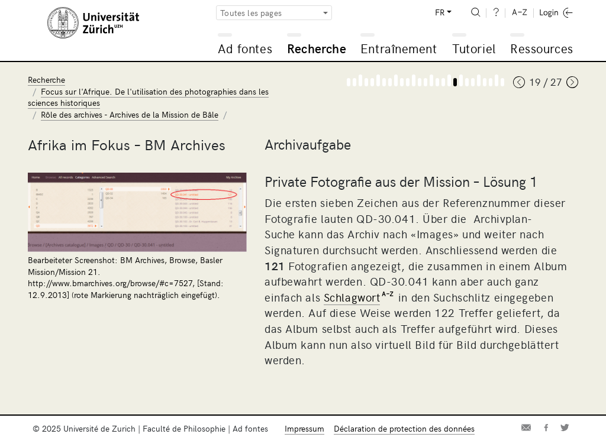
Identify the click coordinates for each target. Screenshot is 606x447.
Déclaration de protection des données (404, 428)
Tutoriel (473, 48)
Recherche (316, 48)
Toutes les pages (251, 12)
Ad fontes (245, 48)
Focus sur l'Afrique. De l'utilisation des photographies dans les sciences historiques (148, 97)
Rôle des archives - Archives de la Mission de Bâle (129, 114)
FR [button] (439, 12)
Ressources (541, 48)
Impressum (304, 428)
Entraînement (398, 48)
